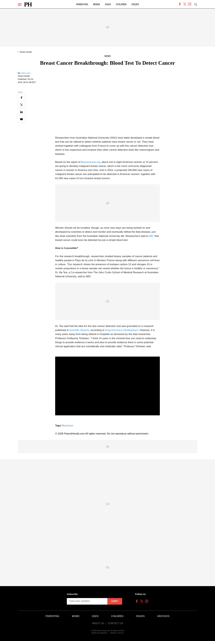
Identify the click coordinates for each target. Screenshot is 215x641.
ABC (151, 236)
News (108, 56)
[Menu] (20, 4)
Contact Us (115, 623)
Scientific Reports (79, 330)
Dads (108, 4)
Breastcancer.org (90, 162)
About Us (98, 623)
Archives (163, 616)
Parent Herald (26, 52)
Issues (135, 4)
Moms (96, 4)
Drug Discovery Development (121, 330)
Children (121, 4)
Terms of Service (99, 633)
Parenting (82, 4)
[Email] (21, 119)
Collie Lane (26, 73)
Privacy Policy (117, 633)
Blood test (67, 425)
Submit (114, 601)
